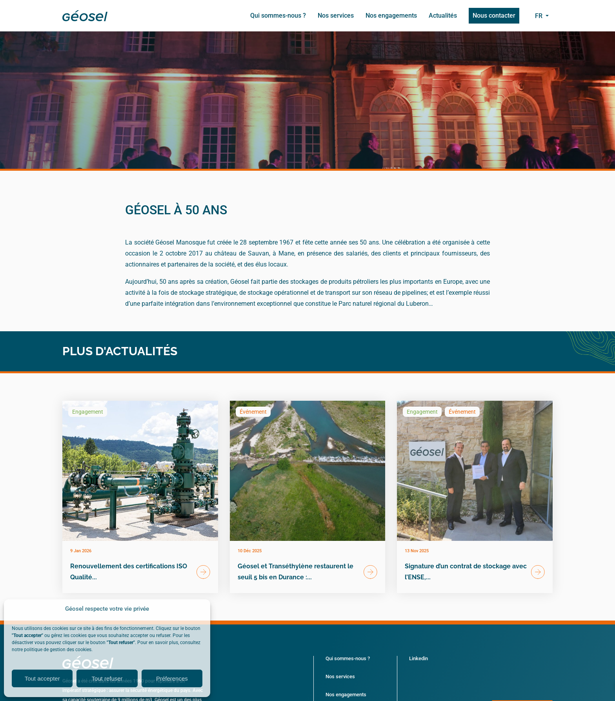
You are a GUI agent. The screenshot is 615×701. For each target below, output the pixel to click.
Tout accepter (42, 678)
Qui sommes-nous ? (278, 15)
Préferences (172, 678)
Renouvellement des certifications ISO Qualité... (128, 571)
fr (539, 16)
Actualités (443, 15)
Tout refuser (106, 678)
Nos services (336, 15)
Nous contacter (494, 15)
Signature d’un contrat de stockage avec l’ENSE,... (466, 571)
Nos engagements (391, 15)
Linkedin (418, 658)
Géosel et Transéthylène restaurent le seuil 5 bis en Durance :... (295, 571)
